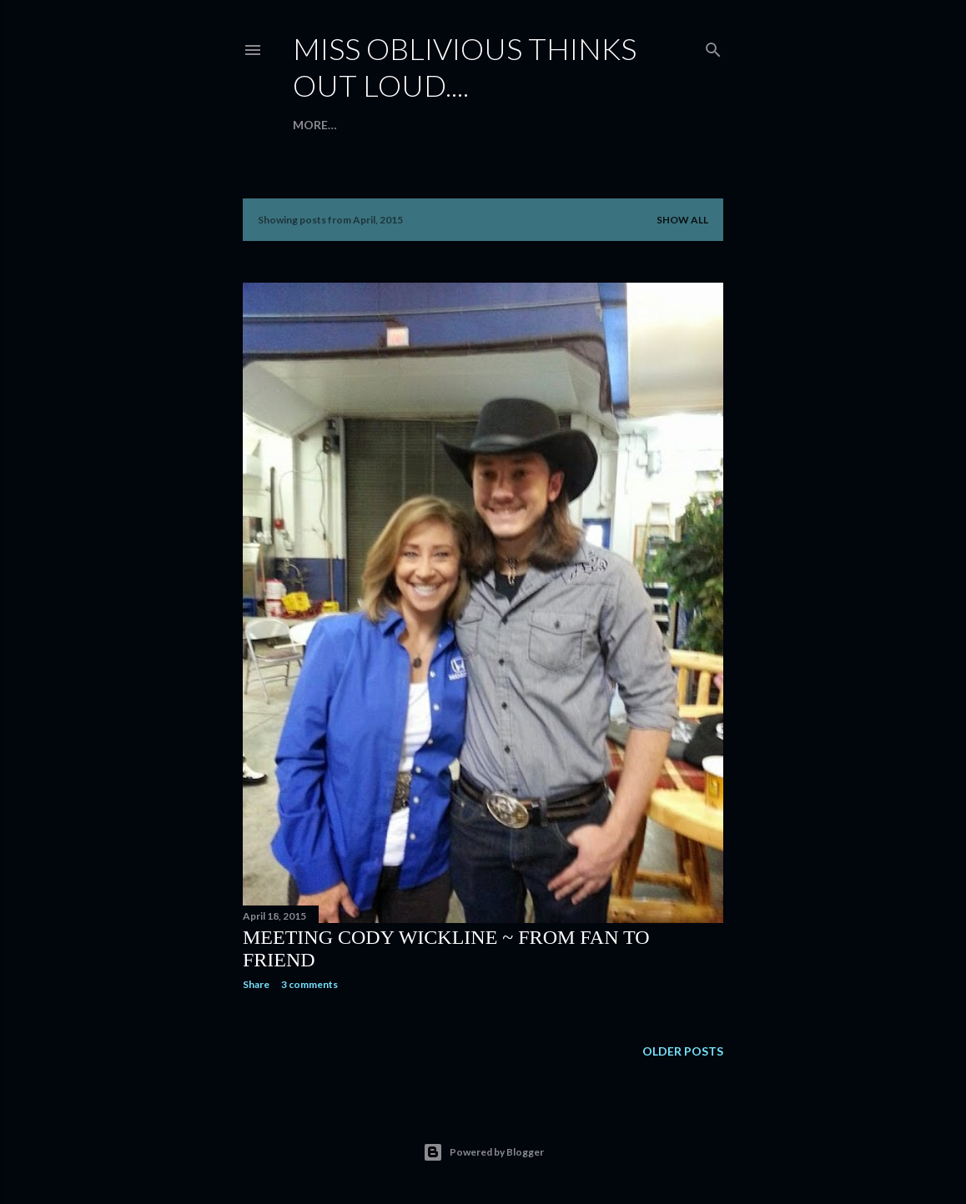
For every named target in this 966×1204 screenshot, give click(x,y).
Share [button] (256, 984)
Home (311, 125)
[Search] (713, 46)
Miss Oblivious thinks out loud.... (464, 66)
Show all (682, 219)
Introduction (385, 125)
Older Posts (682, 1051)
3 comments (309, 984)
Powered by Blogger (483, 1152)
